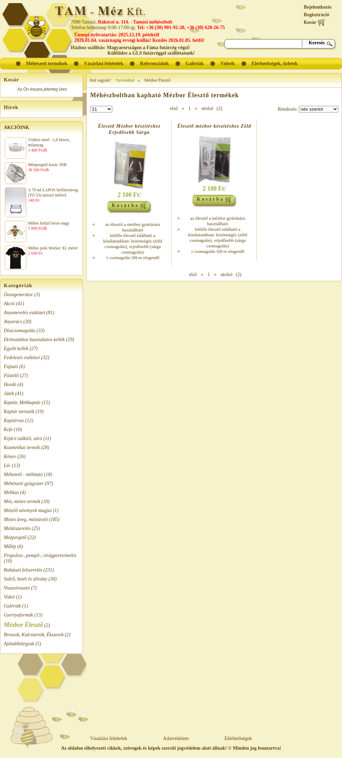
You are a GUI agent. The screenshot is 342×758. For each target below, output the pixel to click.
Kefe (8, 429)
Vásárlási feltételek (108, 738)
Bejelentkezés (318, 7)
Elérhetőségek (238, 738)
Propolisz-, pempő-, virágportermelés (40, 555)
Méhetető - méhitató (23, 474)
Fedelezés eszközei (22, 357)
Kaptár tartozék (19, 411)
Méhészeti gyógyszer (24, 483)
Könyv (10, 456)
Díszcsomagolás (19, 330)
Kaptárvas (14, 420)
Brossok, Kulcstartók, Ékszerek (34, 634)
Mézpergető (15, 537)
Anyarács (13, 321)
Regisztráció (316, 14)
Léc (7, 465)
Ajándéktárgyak (19, 643)
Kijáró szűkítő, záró (23, 438)
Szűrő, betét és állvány (25, 579)
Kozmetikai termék (22, 447)
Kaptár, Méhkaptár (22, 402)
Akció (9, 303)
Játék (9, 393)
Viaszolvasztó (17, 588)
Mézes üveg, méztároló (26, 519)
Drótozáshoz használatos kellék (34, 339)
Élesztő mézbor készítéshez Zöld (214, 126)
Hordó (10, 384)
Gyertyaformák (18, 615)
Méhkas (11, 492)
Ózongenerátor (18, 294)
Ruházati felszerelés (23, 570)
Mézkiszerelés (17, 528)
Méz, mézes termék (22, 501)
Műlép (10, 546)
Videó (9, 597)
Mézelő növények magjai (27, 510)
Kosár (314, 22)
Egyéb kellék (16, 348)
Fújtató (11, 366)
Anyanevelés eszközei (24, 312)
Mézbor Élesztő (23, 624)
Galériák (12, 606)
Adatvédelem (176, 738)
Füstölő (11, 375)
